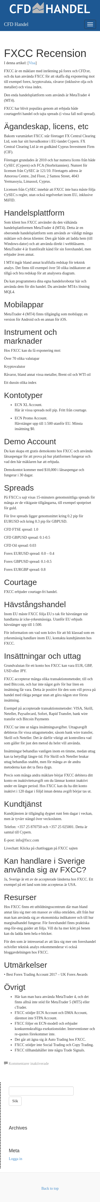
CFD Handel (16, 24)
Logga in (15, 1159)
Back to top (50, 1188)
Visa (32, 63)
